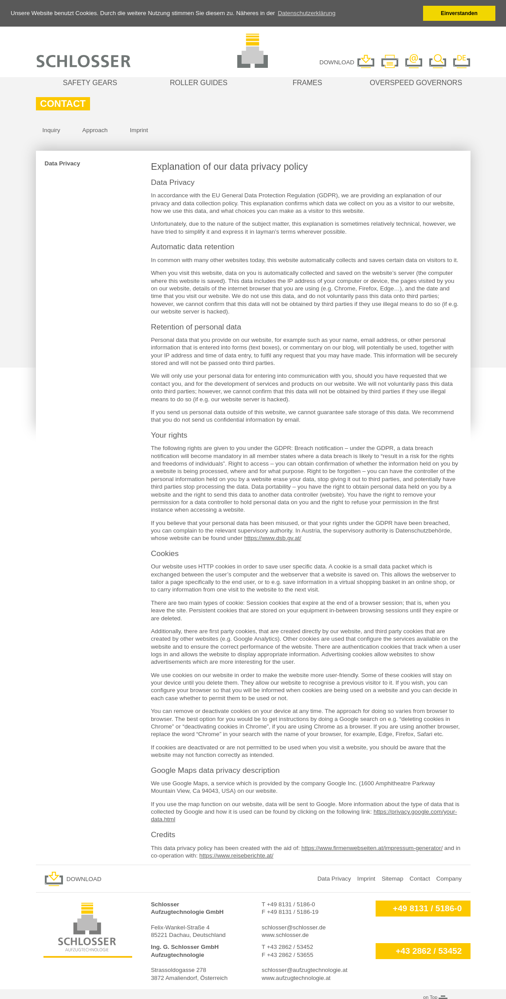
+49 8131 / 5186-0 (427, 907)
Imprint (139, 129)
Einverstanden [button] (459, 13)
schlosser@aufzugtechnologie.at (304, 969)
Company (449, 878)
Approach (95, 129)
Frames (307, 82)
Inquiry (51, 129)
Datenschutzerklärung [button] (306, 13)
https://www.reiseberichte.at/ (236, 855)
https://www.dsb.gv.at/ (272, 537)
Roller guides (199, 82)
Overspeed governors (416, 82)
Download (84, 878)
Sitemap (392, 878)
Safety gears (90, 82)
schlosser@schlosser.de (294, 926)
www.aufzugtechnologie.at (296, 977)
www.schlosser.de (285, 934)
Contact (420, 878)
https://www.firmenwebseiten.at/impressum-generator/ (372, 847)
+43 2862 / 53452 (429, 950)
